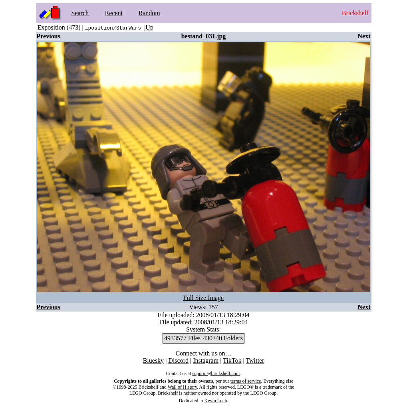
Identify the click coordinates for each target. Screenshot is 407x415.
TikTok (232, 360)
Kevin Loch (215, 400)
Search (80, 13)
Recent (114, 13)
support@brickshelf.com (216, 373)
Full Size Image (203, 297)
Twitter (255, 360)
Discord (178, 360)
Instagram (205, 360)
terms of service (245, 381)
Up (149, 27)
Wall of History (182, 387)
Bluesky (153, 360)
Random (149, 13)
